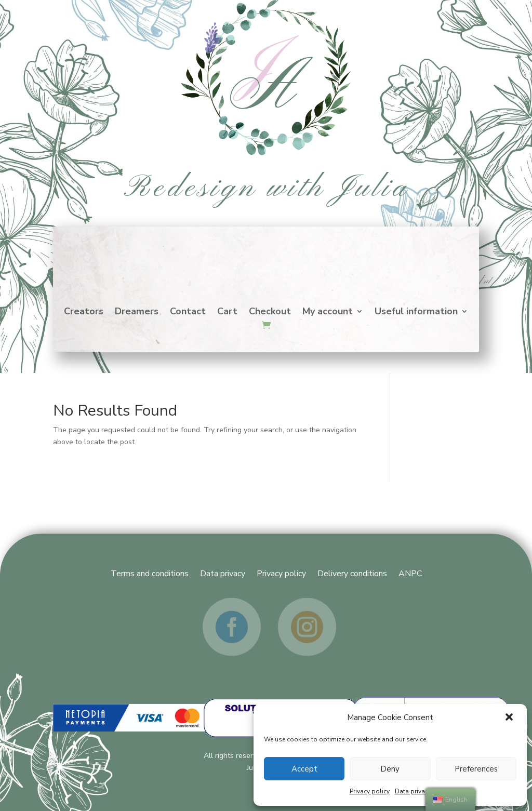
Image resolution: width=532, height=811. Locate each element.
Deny (390, 769)
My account (327, 312)
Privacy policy (370, 791)
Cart (227, 312)
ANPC (410, 572)
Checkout (270, 312)
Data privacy (413, 791)
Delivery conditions (352, 572)
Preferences (476, 769)
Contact (188, 312)
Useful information (416, 312)
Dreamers (136, 312)
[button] (510, 718)
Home (266, 258)
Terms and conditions (150, 572)
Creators (83, 312)
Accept (304, 769)
